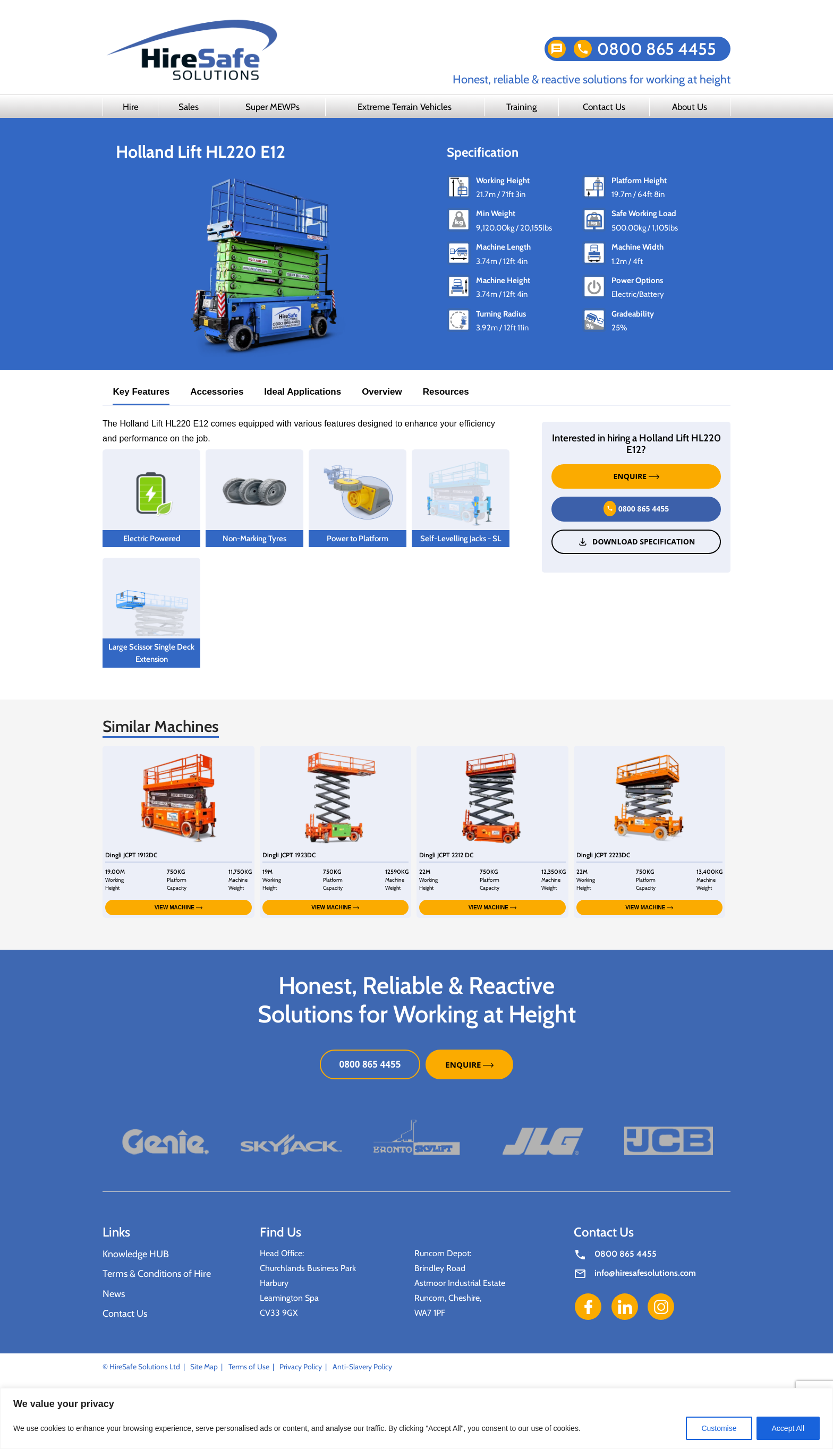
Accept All (788, 1428)
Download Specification (636, 542)
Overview (382, 392)
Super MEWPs (272, 106)
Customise (718, 1428)
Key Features (141, 392)
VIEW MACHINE (178, 907)
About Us (689, 106)
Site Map (204, 1366)
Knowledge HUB (136, 1254)
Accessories (216, 392)
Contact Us (604, 106)
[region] (416, 1418)
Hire (131, 106)
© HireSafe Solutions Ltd (141, 1366)
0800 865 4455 (656, 49)
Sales (188, 106)
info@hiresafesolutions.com (645, 1273)
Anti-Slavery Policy (362, 1366)
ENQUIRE (636, 476)
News (114, 1294)
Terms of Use (248, 1366)
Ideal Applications (302, 392)
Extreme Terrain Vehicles (405, 106)
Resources (446, 392)
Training (521, 106)
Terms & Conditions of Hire (157, 1274)
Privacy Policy (300, 1366)
